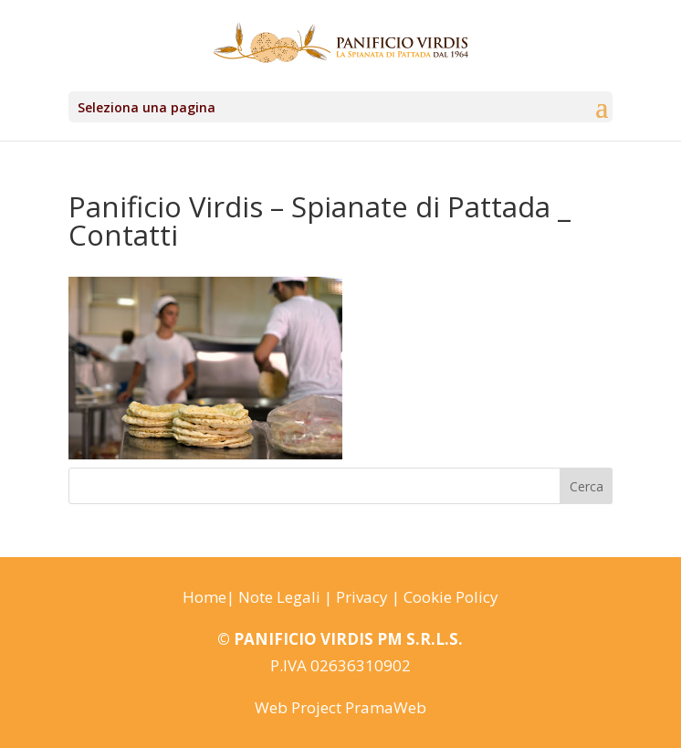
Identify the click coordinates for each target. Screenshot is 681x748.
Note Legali (279, 596)
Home (204, 596)
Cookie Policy (450, 596)
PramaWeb (385, 707)
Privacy (362, 596)
